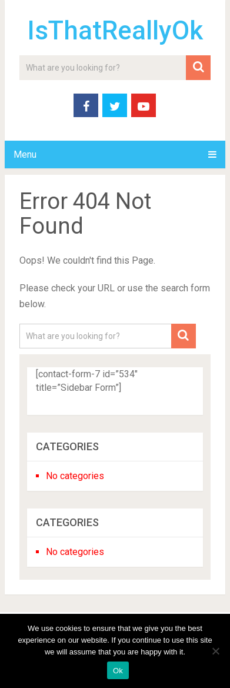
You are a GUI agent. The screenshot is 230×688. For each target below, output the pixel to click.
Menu (25, 154)
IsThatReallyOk (115, 30)
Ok (118, 670)
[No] (215, 651)
